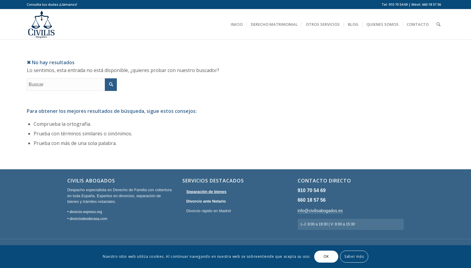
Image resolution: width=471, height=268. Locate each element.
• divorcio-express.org (84, 212)
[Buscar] (438, 24)
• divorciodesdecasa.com (87, 219)
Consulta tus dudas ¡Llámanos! (52, 4)
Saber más (354, 256)
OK (326, 256)
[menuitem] (52, 4)
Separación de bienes (206, 191)
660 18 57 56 (312, 200)
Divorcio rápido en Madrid (208, 211)
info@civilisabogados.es (320, 210)
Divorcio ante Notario (206, 201)
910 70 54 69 (312, 190)
